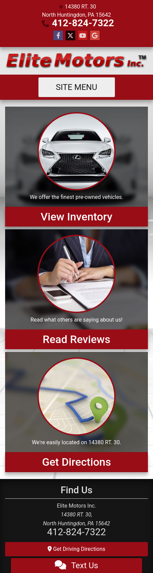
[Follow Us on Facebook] (58, 36)
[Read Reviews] (76, 289)
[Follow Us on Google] (95, 36)
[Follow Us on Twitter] (70, 36)
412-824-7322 (83, 23)
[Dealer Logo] (76, 60)
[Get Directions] (76, 412)
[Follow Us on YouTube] (82, 36)
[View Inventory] (76, 167)
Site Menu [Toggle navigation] (76, 87)
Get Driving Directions (76, 549)
